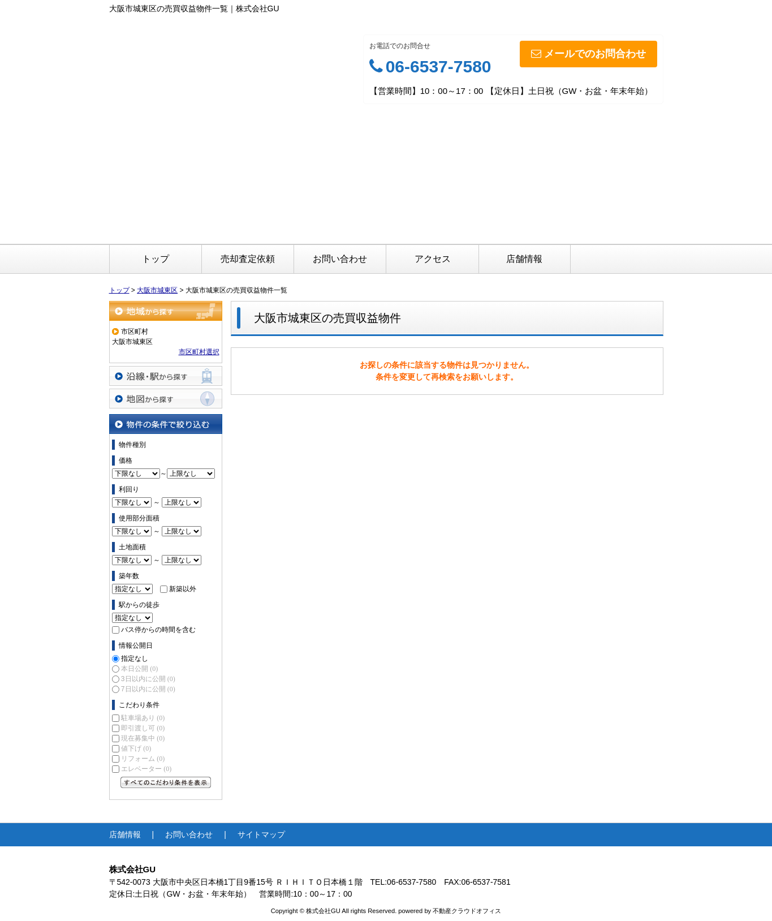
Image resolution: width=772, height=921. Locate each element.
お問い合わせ (340, 259)
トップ (155, 259)
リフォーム (143, 759)
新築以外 (182, 589)
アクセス (433, 259)
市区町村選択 (199, 352)
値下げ (136, 748)
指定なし (134, 658)
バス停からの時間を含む (158, 630)
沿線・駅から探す (165, 376)
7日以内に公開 (148, 689)
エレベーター (146, 769)
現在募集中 (143, 738)
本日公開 (139, 669)
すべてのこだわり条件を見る (165, 782)
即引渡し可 (143, 728)
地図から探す (165, 398)
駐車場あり (143, 718)
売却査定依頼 (248, 259)
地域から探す (165, 311)
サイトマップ (261, 834)
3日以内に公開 (148, 679)
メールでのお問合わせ (588, 53)
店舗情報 (524, 259)
